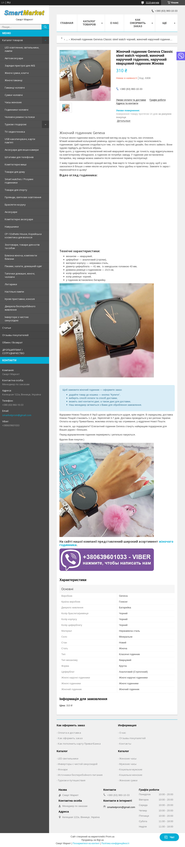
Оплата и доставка (69, 732)
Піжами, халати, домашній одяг (23, 266)
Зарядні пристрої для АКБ (20, 65)
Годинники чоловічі (16, 109)
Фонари (63, 769)
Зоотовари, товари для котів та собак (22, 246)
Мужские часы (127, 764)
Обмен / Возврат (12, 342)
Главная (66, 22)
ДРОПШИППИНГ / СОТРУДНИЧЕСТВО (13, 351)
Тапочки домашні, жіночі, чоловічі (20, 275)
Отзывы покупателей (15, 335)
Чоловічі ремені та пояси (20, 117)
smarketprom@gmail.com (16, 415)
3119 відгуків (152, 2)
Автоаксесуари (14, 58)
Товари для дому (15, 171)
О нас (114, 22)
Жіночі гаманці (13, 80)
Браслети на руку (15, 204)
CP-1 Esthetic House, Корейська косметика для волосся (23, 235)
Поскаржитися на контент (86, 843)
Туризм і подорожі (15, 124)
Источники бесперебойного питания (80, 775)
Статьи (6, 327)
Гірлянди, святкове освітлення (23, 197)
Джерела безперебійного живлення (20, 308)
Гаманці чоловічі (15, 87)
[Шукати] (45, 27)
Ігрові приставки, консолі (20, 299)
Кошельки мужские (130, 769)
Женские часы (127, 758)
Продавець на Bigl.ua (92, 840)
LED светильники (68, 758)
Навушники (12, 226)
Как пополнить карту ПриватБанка (79, 743)
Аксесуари (11, 212)
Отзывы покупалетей (132, 738)
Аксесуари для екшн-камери (22, 149)
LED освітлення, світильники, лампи (22, 49)
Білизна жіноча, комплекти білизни (21, 257)
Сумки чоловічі (14, 95)
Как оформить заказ (138, 23)
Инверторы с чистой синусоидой (77, 764)
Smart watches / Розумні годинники (19, 180)
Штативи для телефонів (19, 157)
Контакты (125, 743)
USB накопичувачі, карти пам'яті (20, 140)
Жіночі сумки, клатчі (17, 73)
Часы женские (13, 102)
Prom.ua (110, 836)
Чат (169, 837)
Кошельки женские (130, 775)
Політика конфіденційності (115, 843)
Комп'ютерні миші (15, 164)
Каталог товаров (12, 40)
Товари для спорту (16, 190)
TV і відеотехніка (15, 131)
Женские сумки (128, 780)
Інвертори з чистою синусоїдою (17, 318)
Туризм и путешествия (71, 780)
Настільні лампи (14, 291)
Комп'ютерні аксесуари (19, 219)
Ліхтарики (11, 284)
